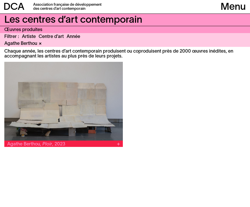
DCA (14, 7)
